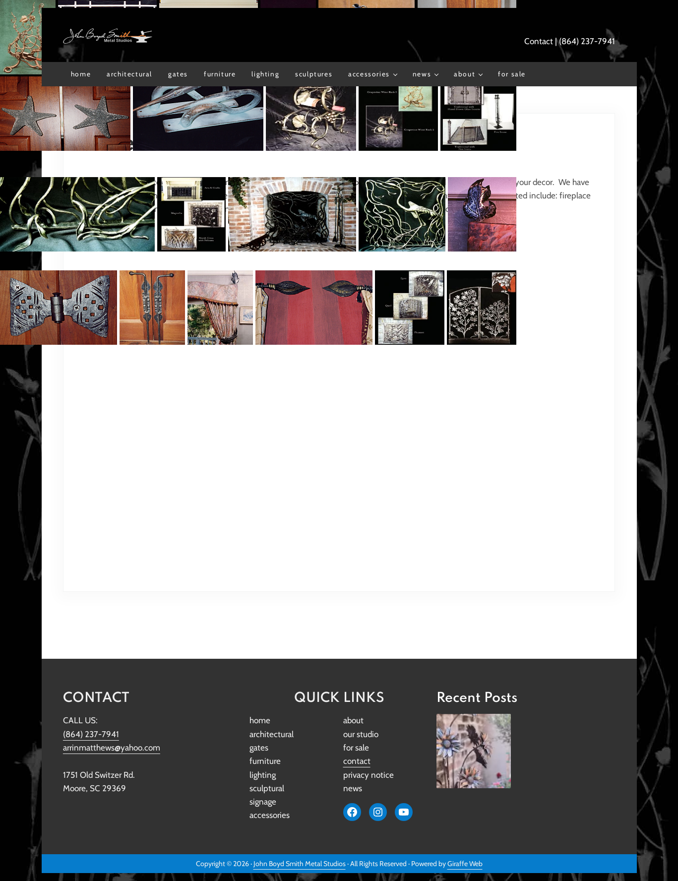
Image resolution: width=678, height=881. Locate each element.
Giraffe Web (465, 863)
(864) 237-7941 (587, 41)
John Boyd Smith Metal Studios (299, 863)
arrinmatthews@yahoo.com (111, 748)
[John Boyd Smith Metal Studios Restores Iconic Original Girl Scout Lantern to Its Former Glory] (473, 751)
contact (356, 761)
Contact (538, 41)
